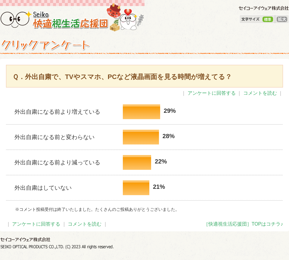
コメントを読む (260, 93)
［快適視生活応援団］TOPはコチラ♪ (243, 224)
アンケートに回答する (212, 93)
